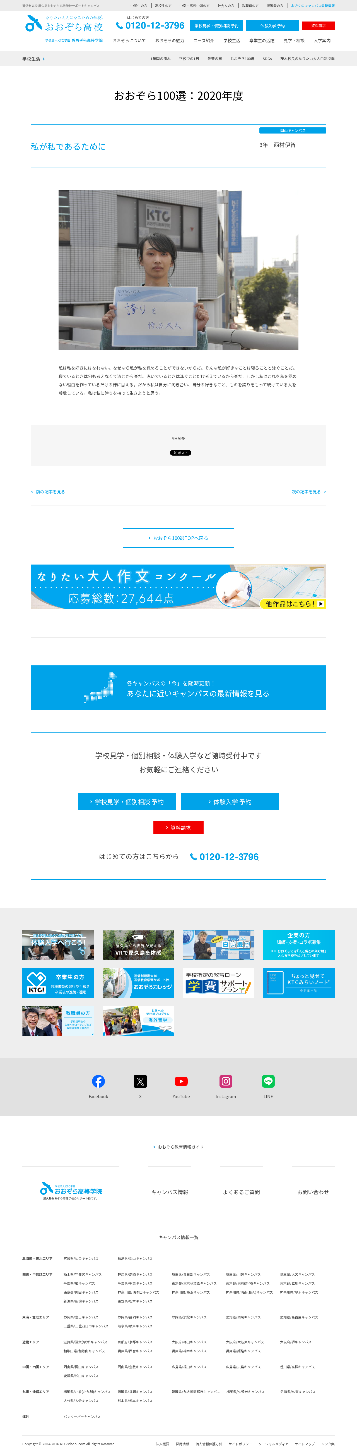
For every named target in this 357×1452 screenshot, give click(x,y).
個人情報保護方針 (209, 1443)
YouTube (181, 1096)
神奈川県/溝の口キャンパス (138, 1292)
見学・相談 (294, 40)
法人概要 (162, 1443)
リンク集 (328, 1443)
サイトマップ (305, 1443)
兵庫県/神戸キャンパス (189, 1350)
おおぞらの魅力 (169, 40)
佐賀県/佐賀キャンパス (298, 1391)
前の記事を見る (50, 491)
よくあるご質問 (241, 1192)
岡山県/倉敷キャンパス (135, 1366)
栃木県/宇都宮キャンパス (83, 1274)
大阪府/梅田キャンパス (189, 1341)
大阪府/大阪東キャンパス (245, 1341)
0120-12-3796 (150, 27)
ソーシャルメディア (273, 1443)
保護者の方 (275, 5)
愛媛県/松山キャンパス (81, 1375)
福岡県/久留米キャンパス (245, 1391)
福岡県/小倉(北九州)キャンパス (87, 1391)
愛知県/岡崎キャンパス (243, 1317)
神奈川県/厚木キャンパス (299, 1292)
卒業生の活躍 (261, 40)
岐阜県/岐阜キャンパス (135, 1326)
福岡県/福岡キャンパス (135, 1391)
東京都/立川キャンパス (297, 1283)
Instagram (226, 1096)
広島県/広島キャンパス (243, 1366)
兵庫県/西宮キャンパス (135, 1350)
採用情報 (182, 1443)
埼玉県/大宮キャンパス (297, 1274)
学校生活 (231, 40)
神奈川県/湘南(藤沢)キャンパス (249, 1292)
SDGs (267, 58)
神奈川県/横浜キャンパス (191, 1292)
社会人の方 (226, 5)
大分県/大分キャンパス (81, 1400)
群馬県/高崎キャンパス (135, 1274)
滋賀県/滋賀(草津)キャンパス (85, 1341)
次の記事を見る (306, 491)
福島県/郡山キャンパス (135, 1258)
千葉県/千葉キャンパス (135, 1283)
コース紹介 (204, 40)
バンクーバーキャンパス (82, 1416)
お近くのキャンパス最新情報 (313, 5)
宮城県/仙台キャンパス (81, 1258)
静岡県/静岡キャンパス (135, 1317)
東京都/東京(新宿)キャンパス (248, 1283)
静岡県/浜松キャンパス (189, 1317)
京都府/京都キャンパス (135, 1341)
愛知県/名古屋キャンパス (299, 1317)
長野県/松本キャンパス (135, 1301)
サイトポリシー (240, 1443)
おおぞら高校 (64, 28)
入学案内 (322, 40)
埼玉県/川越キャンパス (243, 1274)
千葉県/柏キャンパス (79, 1283)
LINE (268, 1096)
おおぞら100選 (242, 58)
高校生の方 (163, 5)
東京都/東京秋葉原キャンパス (194, 1283)
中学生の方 (139, 5)
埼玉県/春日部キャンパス (191, 1274)
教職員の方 (250, 5)
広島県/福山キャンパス (189, 1366)
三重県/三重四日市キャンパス (86, 1326)
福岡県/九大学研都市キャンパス (196, 1391)
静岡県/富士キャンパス (81, 1317)
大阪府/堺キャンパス (296, 1341)
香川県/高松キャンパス (297, 1366)
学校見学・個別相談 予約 (216, 25)
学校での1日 (189, 58)
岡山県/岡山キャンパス (81, 1366)
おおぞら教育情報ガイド (181, 1147)
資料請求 (318, 25)
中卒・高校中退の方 (195, 5)
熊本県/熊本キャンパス (135, 1400)
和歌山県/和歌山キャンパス (84, 1350)
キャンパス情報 (169, 1192)
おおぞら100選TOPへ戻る (180, 537)
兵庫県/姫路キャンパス (243, 1350)
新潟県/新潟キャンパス (81, 1301)
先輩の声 (215, 58)
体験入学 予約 (272, 25)
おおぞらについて (129, 40)
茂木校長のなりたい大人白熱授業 (307, 58)
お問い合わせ (313, 1192)
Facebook (98, 1096)
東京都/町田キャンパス (81, 1292)
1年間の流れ (161, 58)
